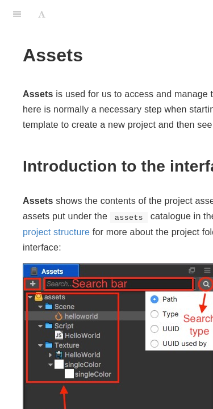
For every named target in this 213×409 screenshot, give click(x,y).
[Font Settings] (42, 14)
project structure (56, 232)
